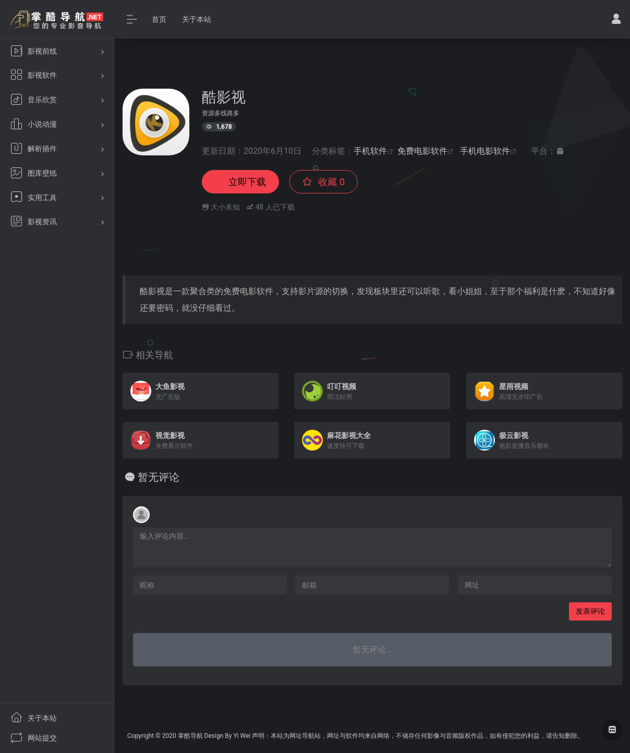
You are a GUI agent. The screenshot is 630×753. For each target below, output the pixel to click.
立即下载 (240, 181)
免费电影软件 (422, 151)
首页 (159, 19)
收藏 (323, 181)
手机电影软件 (485, 151)
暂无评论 (158, 477)
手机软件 (370, 151)
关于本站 (196, 19)
